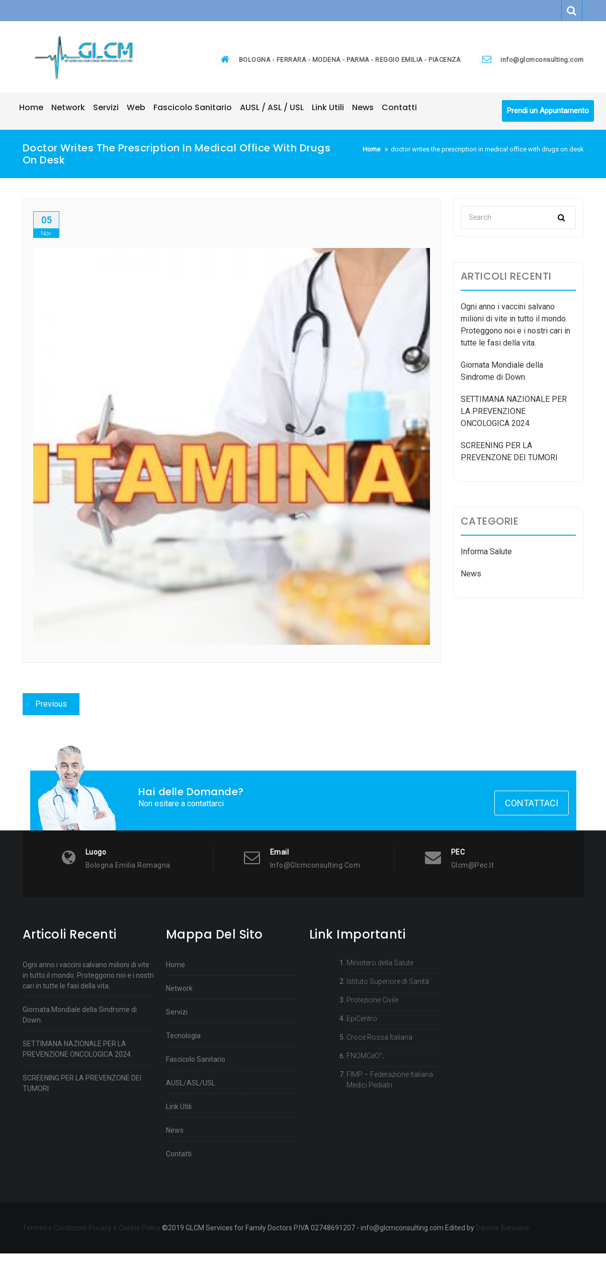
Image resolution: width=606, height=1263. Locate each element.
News (471, 580)
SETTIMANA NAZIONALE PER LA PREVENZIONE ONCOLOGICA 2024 (514, 418)
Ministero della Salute (380, 972)
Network (179, 998)
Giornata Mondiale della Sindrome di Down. (80, 1024)
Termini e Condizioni (55, 1237)
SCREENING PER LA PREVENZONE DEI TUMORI (82, 1092)
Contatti (179, 1163)
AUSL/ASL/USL (190, 1092)
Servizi (177, 1022)
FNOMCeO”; (365, 1065)
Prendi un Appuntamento (548, 118)
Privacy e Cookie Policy (124, 1237)
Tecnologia (183, 1045)
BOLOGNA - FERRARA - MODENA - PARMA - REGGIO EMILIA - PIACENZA (350, 63)
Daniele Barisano (502, 1237)
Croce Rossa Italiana (379, 1047)
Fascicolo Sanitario (195, 1069)
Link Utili (179, 1116)
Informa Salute (486, 558)
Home (175, 974)
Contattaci (531, 812)
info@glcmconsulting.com (542, 63)
